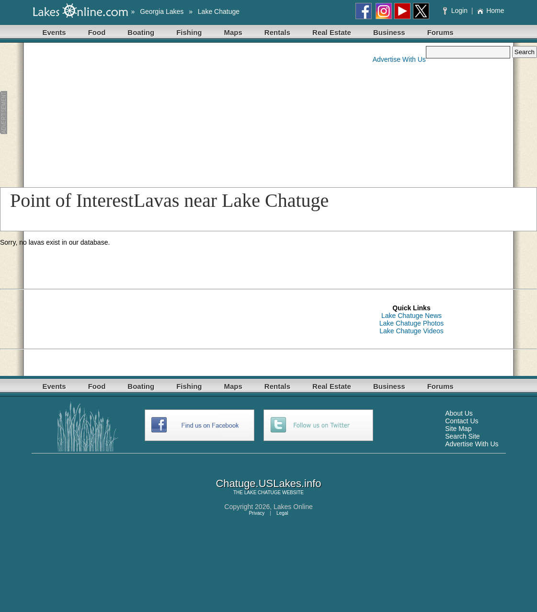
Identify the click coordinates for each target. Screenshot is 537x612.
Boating (140, 32)
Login (456, 10)
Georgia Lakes (161, 11)
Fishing (189, 32)
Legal (282, 513)
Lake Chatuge (219, 11)
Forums (440, 32)
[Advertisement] (182, 113)
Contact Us (461, 421)
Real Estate (331, 32)
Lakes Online (293, 506)
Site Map (458, 428)
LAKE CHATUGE (262, 492)
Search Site (462, 436)
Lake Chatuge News (411, 315)
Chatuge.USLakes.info (268, 483)
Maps (233, 32)
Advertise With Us (399, 59)
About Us (459, 413)
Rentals (277, 32)
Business (389, 32)
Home (490, 10)
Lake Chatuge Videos (411, 331)
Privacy (256, 513)
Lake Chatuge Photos (411, 323)
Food (97, 32)
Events (54, 32)
